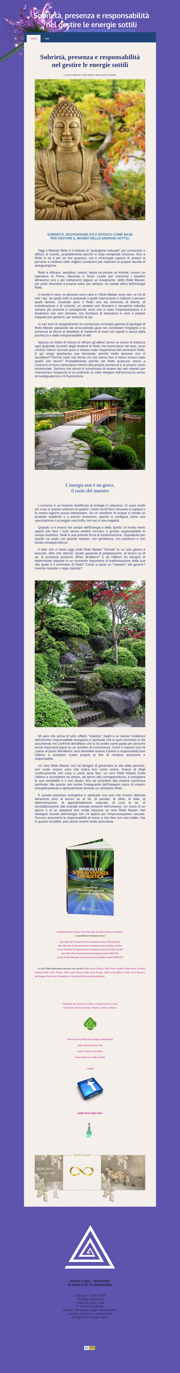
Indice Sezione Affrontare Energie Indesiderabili (90, 1039)
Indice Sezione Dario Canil (90, 1045)
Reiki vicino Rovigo (93, 972)
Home (34, 39)
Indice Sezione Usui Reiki (90, 1051)
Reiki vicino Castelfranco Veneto (62, 976)
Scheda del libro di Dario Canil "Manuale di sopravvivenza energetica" (90, 932)
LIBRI (47, 39)
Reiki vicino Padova (93, 968)
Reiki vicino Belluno (113, 972)
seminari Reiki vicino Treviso (49, 972)
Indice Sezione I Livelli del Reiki (90, 1057)
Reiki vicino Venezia (114, 968)
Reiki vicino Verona (73, 972)
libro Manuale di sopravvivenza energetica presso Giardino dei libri (90, 946)
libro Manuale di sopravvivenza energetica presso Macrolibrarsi (90, 942)
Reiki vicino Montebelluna (92, 976)
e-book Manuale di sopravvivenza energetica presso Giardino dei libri (90, 949)
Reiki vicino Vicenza (135, 968)
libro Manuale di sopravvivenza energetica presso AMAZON (89, 953)
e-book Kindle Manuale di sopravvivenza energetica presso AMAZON (90, 957)
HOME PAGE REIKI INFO (90, 1113)
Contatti (90, 1068)
